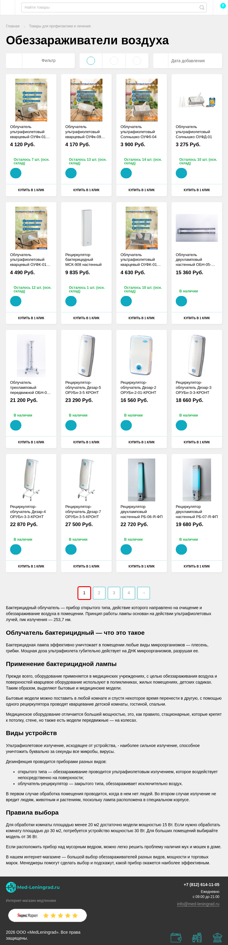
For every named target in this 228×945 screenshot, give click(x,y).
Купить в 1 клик (31, 190)
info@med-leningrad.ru (198, 904)
